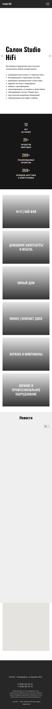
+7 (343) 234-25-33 (25, 684)
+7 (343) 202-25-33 (25, 686)
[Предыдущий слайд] (2, 55)
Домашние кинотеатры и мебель (26, 247)
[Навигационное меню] (47, 4)
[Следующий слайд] (49, 55)
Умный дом (26, 282)
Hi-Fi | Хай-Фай (26, 211)
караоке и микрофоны (26, 354)
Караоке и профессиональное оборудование (26, 389)
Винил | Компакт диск (26, 318)
